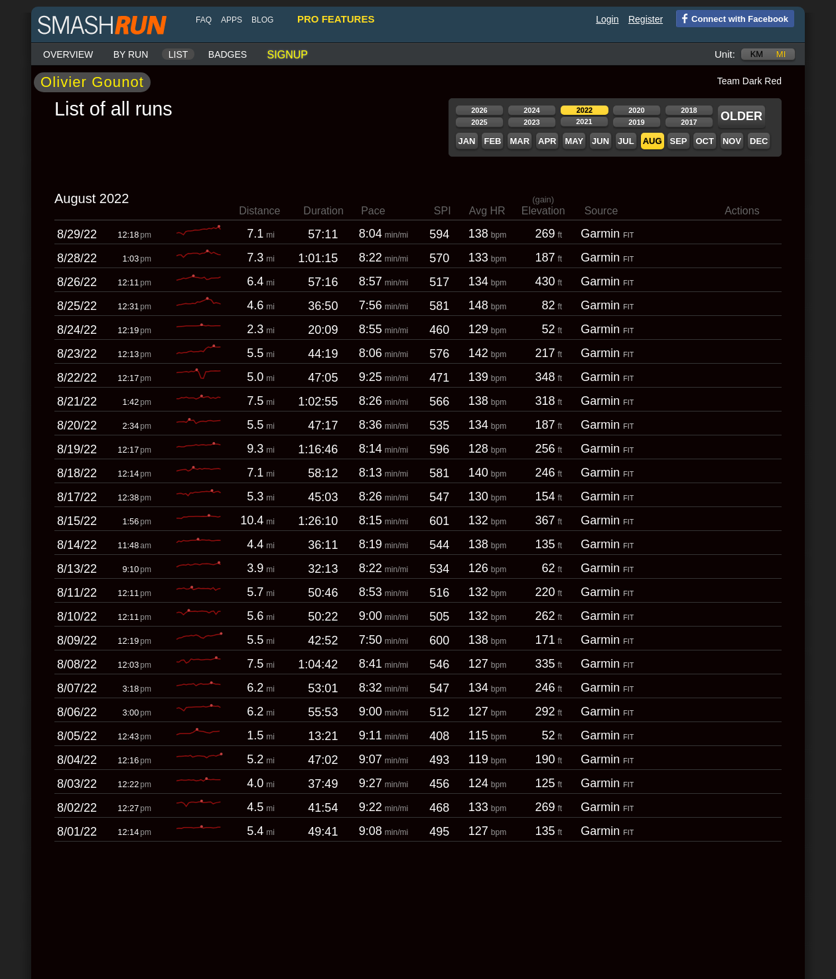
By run (131, 54)
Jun (600, 141)
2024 (531, 110)
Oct (704, 141)
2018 (689, 110)
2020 (636, 110)
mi (781, 54)
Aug (652, 141)
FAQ (204, 20)
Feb (492, 141)
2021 (584, 121)
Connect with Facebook (732, 18)
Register (645, 19)
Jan (466, 141)
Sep (678, 141)
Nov (732, 141)
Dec (759, 141)
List (178, 54)
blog (262, 20)
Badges (227, 54)
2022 (584, 110)
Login (607, 19)
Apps (231, 20)
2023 (531, 122)
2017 (689, 122)
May (574, 141)
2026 (479, 110)
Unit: (725, 54)
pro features (335, 19)
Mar (519, 141)
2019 (636, 122)
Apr (547, 141)
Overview (68, 54)
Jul (626, 141)
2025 (479, 122)
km (757, 54)
